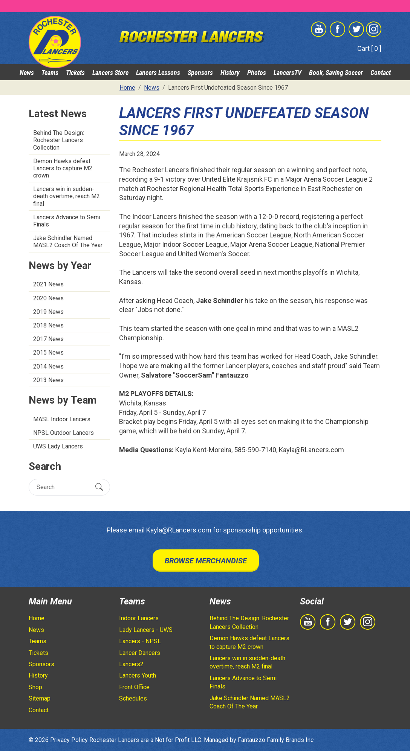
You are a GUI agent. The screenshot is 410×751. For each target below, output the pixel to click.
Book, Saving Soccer (336, 72)
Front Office (134, 687)
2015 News (48, 352)
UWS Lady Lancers (58, 446)
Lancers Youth (137, 675)
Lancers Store (110, 72)
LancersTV (287, 72)
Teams (49, 72)
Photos (256, 72)
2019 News (48, 311)
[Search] (63, 487)
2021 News (48, 284)
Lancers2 (131, 664)
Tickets (75, 72)
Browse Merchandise (206, 560)
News (27, 72)
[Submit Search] (99, 487)
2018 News (48, 325)
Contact (380, 72)
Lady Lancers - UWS (146, 629)
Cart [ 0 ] (369, 48)
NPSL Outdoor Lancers (63, 432)
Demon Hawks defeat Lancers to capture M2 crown (62, 168)
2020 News (48, 298)
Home (36, 618)
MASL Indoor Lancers (61, 419)
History (230, 72)
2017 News (48, 339)
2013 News (48, 380)
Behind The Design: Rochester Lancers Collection (58, 140)
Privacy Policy (69, 739)
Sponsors (200, 72)
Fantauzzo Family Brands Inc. (276, 739)
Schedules (133, 698)
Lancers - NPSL (140, 641)
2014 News (48, 366)
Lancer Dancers (139, 652)
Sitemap (39, 698)
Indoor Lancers (139, 618)
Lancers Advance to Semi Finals (66, 221)
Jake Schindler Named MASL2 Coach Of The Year (67, 241)
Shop (35, 687)
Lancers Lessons (158, 72)
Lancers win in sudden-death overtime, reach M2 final (66, 196)
